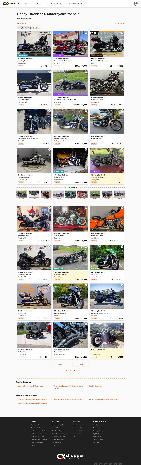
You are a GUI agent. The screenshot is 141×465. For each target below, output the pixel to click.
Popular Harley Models (39, 440)
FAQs (33, 445)
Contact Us (97, 437)
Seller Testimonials (58, 437)
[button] (23, 28)
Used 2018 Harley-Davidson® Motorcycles (32, 399)
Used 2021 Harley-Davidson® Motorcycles (32, 403)
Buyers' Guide (36, 428)
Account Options (78, 431)
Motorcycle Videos (37, 437)
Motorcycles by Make (38, 434)
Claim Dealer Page (78, 425)
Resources (76, 4)
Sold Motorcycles (58, 440)
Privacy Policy (98, 431)
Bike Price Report (58, 431)
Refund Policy (56, 443)
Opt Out (96, 434)
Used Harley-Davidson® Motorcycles (30, 386)
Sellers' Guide (56, 428)
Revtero (96, 443)
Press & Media (98, 440)
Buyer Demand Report (59, 434)
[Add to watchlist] (49, 33)
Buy (27, 4)
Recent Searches (37, 443)
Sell (38, 4)
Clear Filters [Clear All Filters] (36, 28)
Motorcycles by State (38, 431)
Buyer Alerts (35, 425)
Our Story (96, 425)
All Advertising (77, 428)
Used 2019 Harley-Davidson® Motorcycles (68, 399)
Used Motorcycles (95, 386)
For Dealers (55, 4)
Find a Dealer (77, 434)
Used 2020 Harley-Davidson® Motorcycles (103, 399)
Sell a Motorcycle (57, 425)
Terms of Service (99, 428)
